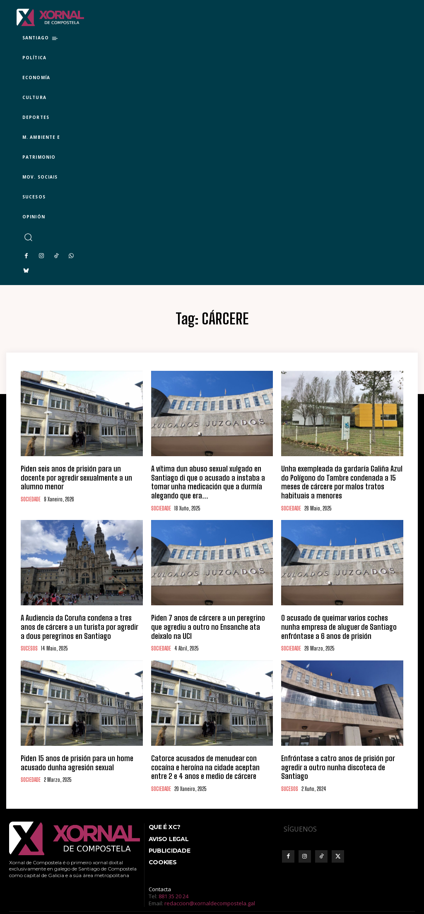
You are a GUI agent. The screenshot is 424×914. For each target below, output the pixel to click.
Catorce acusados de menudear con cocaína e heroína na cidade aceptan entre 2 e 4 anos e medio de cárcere (206, 747)
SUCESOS (29, 631)
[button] (28, 237)
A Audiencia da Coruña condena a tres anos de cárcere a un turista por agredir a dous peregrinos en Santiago (81, 611)
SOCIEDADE (31, 487)
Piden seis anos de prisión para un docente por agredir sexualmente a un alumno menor (76, 471)
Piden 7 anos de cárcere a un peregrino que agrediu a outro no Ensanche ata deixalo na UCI (206, 607)
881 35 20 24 (173, 874)
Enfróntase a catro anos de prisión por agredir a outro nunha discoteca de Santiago (338, 743)
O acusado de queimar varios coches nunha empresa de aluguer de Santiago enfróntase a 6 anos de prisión (338, 611)
